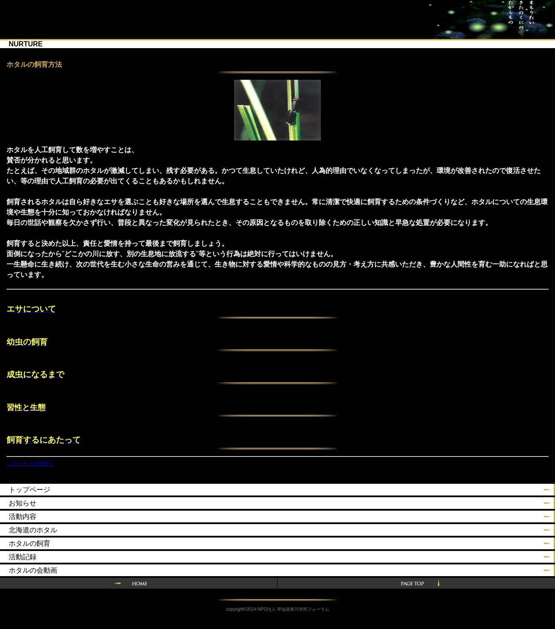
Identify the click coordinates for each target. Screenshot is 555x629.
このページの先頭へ (30, 463)
